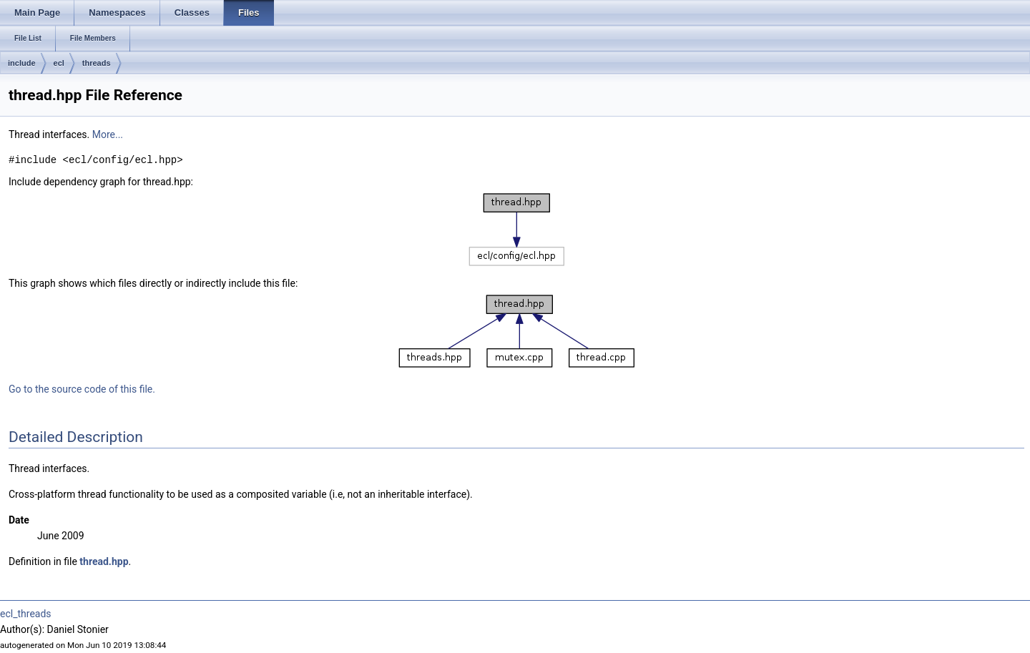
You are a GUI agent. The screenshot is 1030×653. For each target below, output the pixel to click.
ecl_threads (26, 613)
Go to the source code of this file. (82, 389)
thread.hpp (103, 561)
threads (96, 63)
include (22, 63)
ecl (59, 63)
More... (107, 134)
